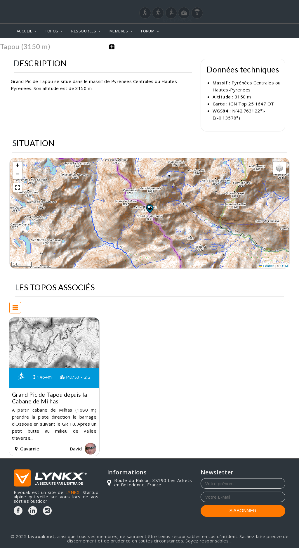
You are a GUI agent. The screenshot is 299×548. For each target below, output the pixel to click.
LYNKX (72, 492)
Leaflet (266, 266)
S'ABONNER (243, 510)
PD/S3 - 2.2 (75, 377)
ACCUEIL (24, 31)
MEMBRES (118, 31)
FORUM (147, 31)
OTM (284, 266)
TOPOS (51, 31)
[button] (149, 208)
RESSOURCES (83, 31)
